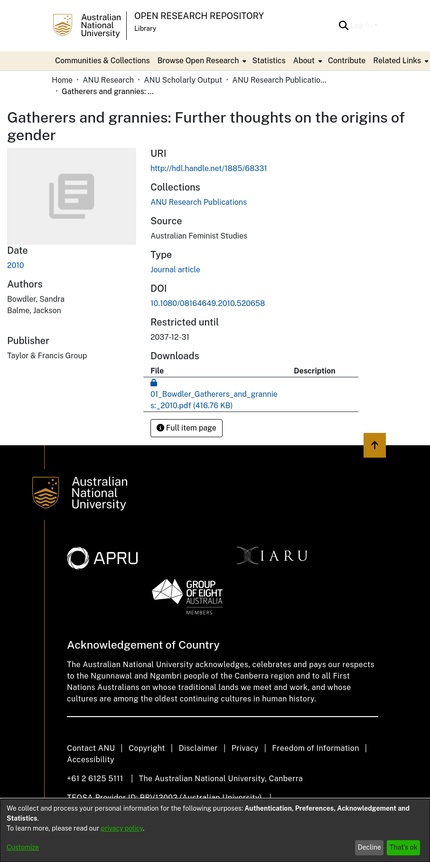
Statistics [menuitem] (268, 60)
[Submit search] (343, 25)
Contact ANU (91, 748)
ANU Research (108, 80)
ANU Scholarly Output (183, 80)
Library (145, 28)
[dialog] (215, 830)
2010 (15, 265)
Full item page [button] (186, 427)
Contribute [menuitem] (346, 60)
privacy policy (122, 828)
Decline (369, 847)
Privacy (245, 748)
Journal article (175, 269)
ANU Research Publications (279, 80)
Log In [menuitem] (361, 25)
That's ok (404, 847)
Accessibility (90, 759)
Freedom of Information (315, 748)
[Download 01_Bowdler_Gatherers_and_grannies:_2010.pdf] (214, 394)
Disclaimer (198, 748)
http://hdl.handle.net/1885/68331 (208, 168)
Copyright (147, 748)
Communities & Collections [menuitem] (102, 60)
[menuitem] (201, 60)
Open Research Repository (199, 16)
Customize (23, 847)
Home (62, 80)
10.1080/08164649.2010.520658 (207, 303)
